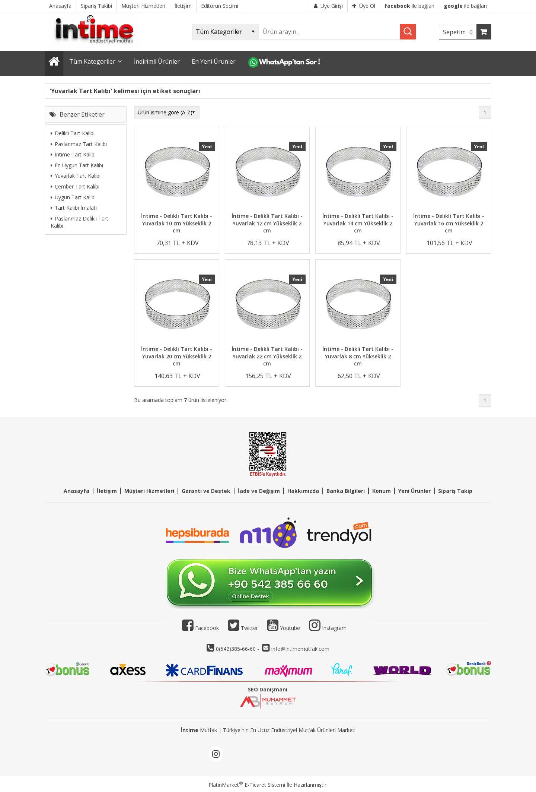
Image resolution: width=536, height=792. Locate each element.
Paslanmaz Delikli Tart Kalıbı (79, 222)
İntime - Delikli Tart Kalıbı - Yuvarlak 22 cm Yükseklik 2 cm (267, 356)
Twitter (243, 627)
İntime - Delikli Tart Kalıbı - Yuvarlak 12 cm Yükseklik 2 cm (267, 223)
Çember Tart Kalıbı (75, 186)
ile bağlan (409, 5)
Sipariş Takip (455, 490)
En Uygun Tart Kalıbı (77, 165)
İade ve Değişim (259, 490)
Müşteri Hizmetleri (149, 490)
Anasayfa (76, 490)
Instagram (334, 627)
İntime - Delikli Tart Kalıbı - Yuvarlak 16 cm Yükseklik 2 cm (448, 223)
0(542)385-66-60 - (238, 648)
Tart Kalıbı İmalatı (74, 207)
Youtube (283, 627)
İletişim (107, 490)
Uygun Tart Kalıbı (73, 197)
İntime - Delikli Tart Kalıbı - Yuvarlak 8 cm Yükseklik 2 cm (357, 356)
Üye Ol (363, 5)
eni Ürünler (416, 490)
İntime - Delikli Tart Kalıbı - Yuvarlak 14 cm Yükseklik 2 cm (357, 223)
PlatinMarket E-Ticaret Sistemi (246, 784)
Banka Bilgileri (345, 490)
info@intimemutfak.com (300, 648)
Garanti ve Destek (206, 490)
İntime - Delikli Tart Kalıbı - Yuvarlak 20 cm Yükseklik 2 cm (176, 356)
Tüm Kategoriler (92, 61)
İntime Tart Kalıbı (73, 154)
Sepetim (459, 32)
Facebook (200, 627)
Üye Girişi (328, 5)
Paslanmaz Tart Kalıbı (79, 144)
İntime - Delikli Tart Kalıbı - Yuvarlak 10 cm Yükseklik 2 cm (176, 223)
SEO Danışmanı (267, 689)
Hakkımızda (303, 490)
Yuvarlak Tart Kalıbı (75, 175)
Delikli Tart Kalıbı (73, 133)
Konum (381, 490)
